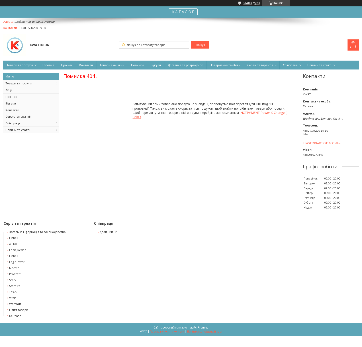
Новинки (137, 65)
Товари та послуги (20, 65)
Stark (12, 280)
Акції (9, 90)
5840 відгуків (251, 3)
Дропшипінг (108, 232)
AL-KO (13, 244)
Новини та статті (319, 65)
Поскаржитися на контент (167, 331)
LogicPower (17, 262)
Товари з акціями (112, 65)
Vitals (12, 298)
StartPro (14, 286)
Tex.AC (13, 292)
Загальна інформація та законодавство (37, 232)
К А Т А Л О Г (183, 11)
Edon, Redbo (17, 250)
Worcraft (15, 304)
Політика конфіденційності (205, 331)
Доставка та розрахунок (185, 65)
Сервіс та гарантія (260, 65)
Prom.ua (203, 327)
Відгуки (156, 65)
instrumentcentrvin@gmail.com (322, 143)
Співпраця (290, 65)
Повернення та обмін (225, 65)
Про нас (66, 65)
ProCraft (14, 274)
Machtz (14, 268)
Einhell (13, 238)
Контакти (86, 65)
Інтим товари (18, 310)
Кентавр (15, 316)
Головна (48, 65)
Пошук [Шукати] (200, 45)
